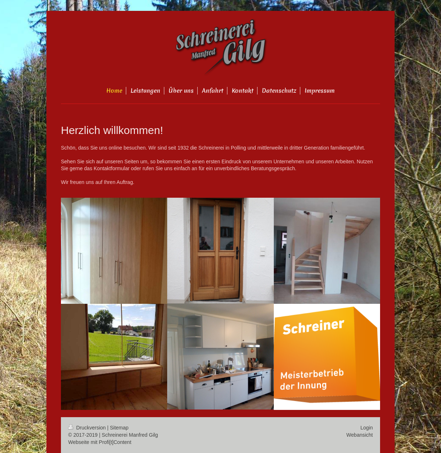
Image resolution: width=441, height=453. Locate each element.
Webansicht (359, 435)
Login (366, 428)
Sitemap (119, 428)
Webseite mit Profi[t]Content (99, 442)
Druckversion (87, 428)
